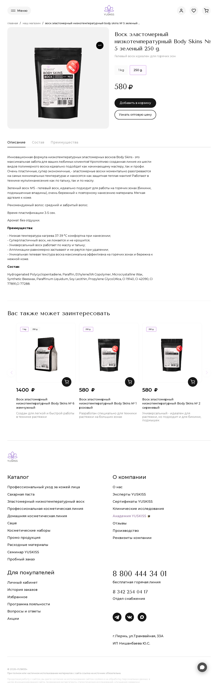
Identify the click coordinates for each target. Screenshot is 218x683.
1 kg (121, 70)
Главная (12, 23)
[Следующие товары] (207, 373)
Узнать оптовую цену (135, 114)
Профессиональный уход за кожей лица (43, 487)
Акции (13, 619)
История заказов (22, 590)
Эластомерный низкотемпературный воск (45, 502)
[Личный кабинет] (181, 10)
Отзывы (120, 523)
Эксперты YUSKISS (129, 494)
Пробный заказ (21, 559)
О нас (118, 487)
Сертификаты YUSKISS (133, 502)
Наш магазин (32, 23)
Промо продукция (23, 538)
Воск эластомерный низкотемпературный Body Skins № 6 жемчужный (45, 403)
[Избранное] (193, 10)
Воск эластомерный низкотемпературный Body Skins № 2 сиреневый (171, 403)
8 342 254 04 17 (130, 592)
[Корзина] (206, 10)
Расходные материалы (27, 545)
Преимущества (64, 142)
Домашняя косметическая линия (37, 516)
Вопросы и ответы (24, 611)
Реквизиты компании (132, 538)
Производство (126, 531)
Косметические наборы (28, 531)
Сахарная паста (20, 494)
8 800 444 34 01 (140, 573)
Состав (38, 142)
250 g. (35, 329)
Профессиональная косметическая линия (45, 509)
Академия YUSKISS (129, 516)
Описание (16, 142)
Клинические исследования (138, 509)
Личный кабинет (22, 583)
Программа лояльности (28, 604)
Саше (12, 523)
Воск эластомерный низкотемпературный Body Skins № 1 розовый (108, 403)
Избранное (17, 597)
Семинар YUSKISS (23, 552)
